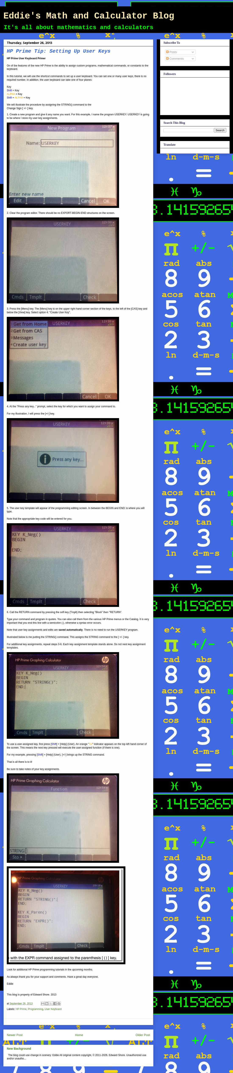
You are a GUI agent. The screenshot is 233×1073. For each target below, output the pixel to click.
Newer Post (14, 1035)
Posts (171, 52)
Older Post (143, 1035)
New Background (19, 1048)
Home (79, 1035)
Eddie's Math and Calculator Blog (88, 16)
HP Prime (21, 1009)
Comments (175, 58)
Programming (35, 1009)
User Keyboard (53, 1009)
